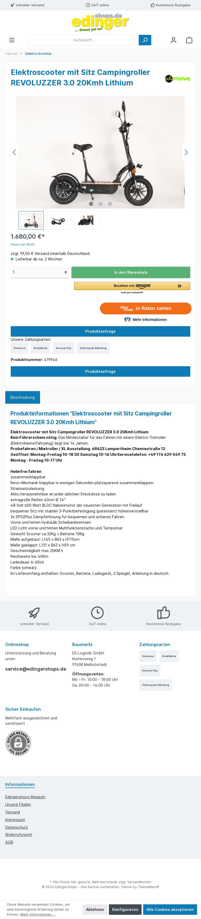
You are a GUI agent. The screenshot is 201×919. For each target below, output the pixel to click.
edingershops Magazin (25, 797)
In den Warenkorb (130, 272)
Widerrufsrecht (18, 834)
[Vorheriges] (15, 152)
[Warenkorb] (189, 40)
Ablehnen (95, 909)
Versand (12, 812)
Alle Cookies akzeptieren (170, 909)
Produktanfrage (100, 331)
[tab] (22, 397)
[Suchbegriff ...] (84, 40)
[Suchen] (145, 40)
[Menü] (11, 40)
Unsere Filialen (18, 804)
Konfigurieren (125, 909)
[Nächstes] (186, 152)
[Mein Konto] (173, 40)
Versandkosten (139, 882)
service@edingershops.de (33, 669)
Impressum (15, 819)
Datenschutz (16, 827)
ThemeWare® (148, 887)
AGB (9, 842)
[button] (132, 288)
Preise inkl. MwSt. (23, 244)
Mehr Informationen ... (37, 914)
